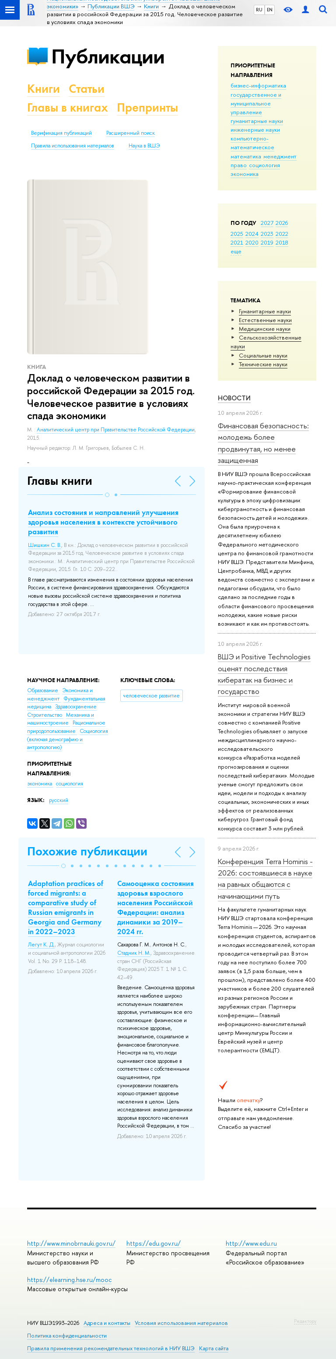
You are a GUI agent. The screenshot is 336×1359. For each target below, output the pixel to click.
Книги (43, 88)
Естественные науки (265, 320)
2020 (252, 242)
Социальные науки (263, 355)
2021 (237, 242)
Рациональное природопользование (66, 727)
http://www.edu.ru (251, 1243)
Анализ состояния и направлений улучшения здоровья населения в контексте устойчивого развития (103, 522)
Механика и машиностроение (60, 719)
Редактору (305, 1321)
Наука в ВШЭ (144, 145)
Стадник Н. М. (133, 952)
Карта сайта (213, 1348)
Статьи (87, 88)
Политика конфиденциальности (67, 1335)
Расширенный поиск (130, 133)
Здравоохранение (76, 706)
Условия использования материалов (181, 1323)
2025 (237, 234)
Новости (234, 398)
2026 (282, 223)
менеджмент (280, 156)
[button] (107, 494)
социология (264, 165)
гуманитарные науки (257, 121)
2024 (252, 234)
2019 (267, 242)
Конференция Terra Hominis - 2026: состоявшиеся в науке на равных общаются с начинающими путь (265, 878)
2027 (267, 223)
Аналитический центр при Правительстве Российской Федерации (116, 429)
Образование (43, 690)
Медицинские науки (264, 329)
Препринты (147, 107)
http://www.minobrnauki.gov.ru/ (71, 1243)
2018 (282, 242)
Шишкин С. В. (44, 545)
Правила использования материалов (72, 145)
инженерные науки (255, 129)
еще (236, 251)
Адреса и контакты (107, 1323)
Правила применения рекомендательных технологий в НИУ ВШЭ (111, 1348)
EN (270, 10)
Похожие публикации (87, 851)
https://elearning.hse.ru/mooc (69, 1279)
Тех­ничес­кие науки (263, 364)
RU (259, 10)
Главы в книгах (67, 107)
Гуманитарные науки (265, 311)
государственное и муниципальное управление (256, 103)
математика (246, 156)
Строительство (45, 714)
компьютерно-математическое (252, 142)
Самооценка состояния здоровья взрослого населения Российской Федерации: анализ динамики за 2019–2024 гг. (155, 907)
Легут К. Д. (41, 944)
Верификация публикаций (61, 133)
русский (58, 800)
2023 (267, 234)
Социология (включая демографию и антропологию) (67, 739)
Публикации (107, 56)
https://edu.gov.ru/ (153, 1243)
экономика (245, 174)
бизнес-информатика (258, 85)
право (239, 165)
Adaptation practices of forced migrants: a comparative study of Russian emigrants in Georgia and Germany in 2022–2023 (65, 907)
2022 (282, 234)
